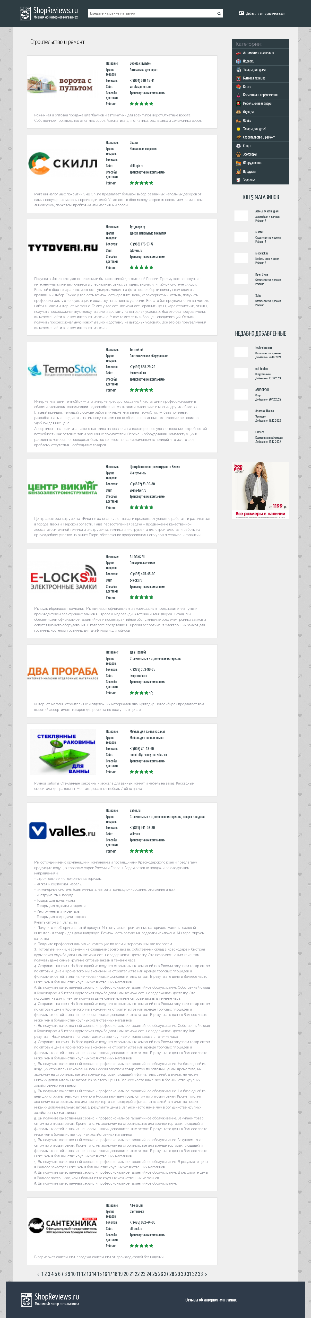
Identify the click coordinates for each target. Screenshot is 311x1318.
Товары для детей (251, 129)
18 (115, 1273)
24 (149, 1273)
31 (189, 1273)
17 (110, 1273)
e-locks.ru (136, 580)
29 (177, 1273)
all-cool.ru (136, 1228)
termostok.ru (138, 372)
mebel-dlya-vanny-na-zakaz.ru (148, 754)
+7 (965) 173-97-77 (141, 243)
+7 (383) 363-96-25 (142, 669)
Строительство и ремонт (255, 137)
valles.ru (135, 833)
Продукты (246, 172)
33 (200, 1273)
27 (166, 1273)
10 (73, 1273)
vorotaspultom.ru (140, 86)
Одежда (245, 112)
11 (78, 1273)
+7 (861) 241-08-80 (142, 827)
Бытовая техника (250, 78)
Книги (243, 87)
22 (137, 1273)
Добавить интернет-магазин (265, 14)
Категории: (249, 44)
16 (105, 1273)
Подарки (245, 61)
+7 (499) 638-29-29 (142, 366)
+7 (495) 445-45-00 (142, 573)
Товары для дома (251, 70)
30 (183, 1273)
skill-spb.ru (136, 165)
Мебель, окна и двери (254, 103)
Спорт (243, 146)
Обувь (243, 120)
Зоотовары (246, 154)
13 (89, 1273)
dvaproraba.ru (138, 675)
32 (194, 1273)
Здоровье (245, 180)
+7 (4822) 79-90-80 (142, 483)
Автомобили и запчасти (255, 53)
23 (143, 1273)
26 (160, 1273)
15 (99, 1273)
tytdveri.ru (136, 250)
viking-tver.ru (138, 490)
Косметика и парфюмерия (256, 95)
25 (154, 1273)
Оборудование (249, 163)
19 (120, 1273)
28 (171, 1273)
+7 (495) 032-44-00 (142, 1222)
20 (126, 1273)
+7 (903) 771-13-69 (142, 748)
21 (132, 1273)
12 (83, 1273)
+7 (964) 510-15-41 (142, 80)
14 (94, 1273)
